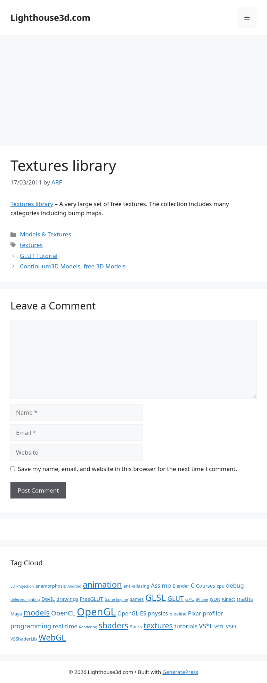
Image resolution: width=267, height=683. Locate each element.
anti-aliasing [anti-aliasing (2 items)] (136, 586)
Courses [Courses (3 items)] (205, 585)
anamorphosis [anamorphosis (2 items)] (50, 586)
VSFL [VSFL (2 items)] (219, 626)
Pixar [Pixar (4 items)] (194, 613)
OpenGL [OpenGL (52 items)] (96, 612)
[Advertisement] (133, 87)
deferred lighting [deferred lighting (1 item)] (25, 599)
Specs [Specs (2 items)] (136, 626)
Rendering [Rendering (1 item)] (88, 627)
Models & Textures (45, 234)
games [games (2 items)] (136, 599)
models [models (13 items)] (36, 612)
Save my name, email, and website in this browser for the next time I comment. (127, 469)
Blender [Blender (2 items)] (180, 586)
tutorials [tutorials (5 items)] (185, 626)
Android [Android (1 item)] (74, 586)
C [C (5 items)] (193, 585)
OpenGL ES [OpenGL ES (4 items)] (132, 613)
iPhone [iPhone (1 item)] (202, 599)
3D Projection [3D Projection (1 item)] (22, 586)
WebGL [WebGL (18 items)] (52, 637)
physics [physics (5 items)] (158, 613)
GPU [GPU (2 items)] (190, 599)
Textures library (31, 204)
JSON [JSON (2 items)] (215, 599)
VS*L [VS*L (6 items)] (206, 626)
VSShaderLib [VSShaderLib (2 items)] (23, 639)
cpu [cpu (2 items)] (221, 586)
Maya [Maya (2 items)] (16, 614)
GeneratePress (180, 671)
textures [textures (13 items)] (158, 625)
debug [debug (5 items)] (235, 585)
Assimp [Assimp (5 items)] (161, 585)
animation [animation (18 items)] (102, 584)
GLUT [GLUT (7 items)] (175, 598)
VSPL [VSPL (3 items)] (231, 626)
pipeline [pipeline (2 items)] (178, 614)
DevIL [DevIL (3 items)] (48, 598)
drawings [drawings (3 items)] (67, 598)
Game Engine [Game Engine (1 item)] (116, 599)
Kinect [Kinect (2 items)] (228, 599)
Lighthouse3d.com (50, 17)
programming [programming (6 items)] (30, 626)
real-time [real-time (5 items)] (65, 626)
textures (31, 245)
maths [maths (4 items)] (245, 599)
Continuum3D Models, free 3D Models (73, 266)
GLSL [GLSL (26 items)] (155, 597)
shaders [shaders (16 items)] (113, 625)
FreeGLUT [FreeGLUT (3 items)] (91, 598)
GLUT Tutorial (38, 256)
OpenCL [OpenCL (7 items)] (63, 613)
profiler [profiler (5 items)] (213, 613)
